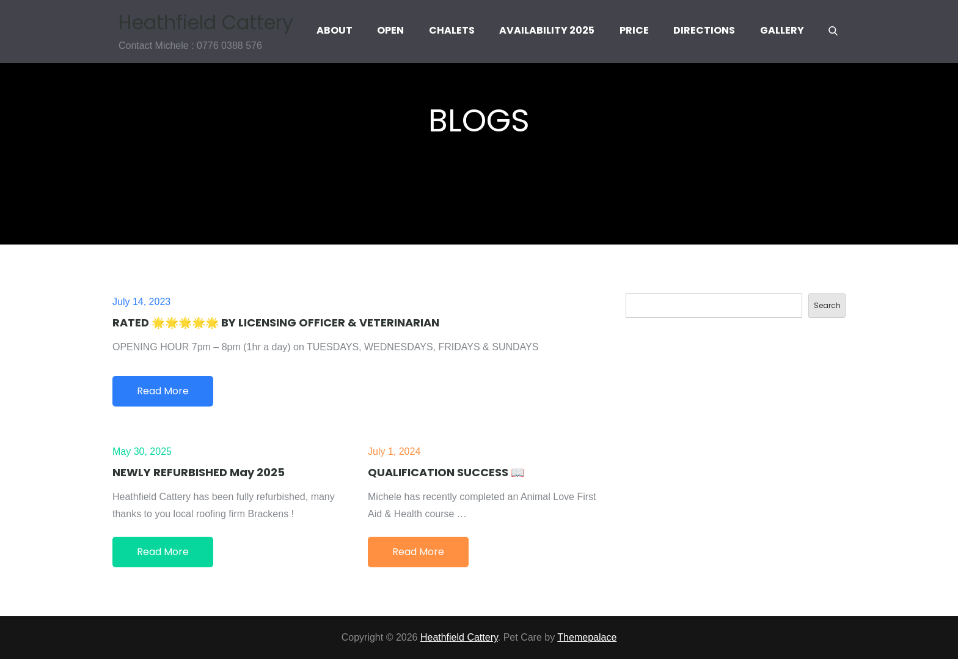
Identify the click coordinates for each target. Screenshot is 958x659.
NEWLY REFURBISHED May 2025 (198, 472)
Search (827, 305)
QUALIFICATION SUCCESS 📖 (446, 472)
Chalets (452, 30)
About (334, 30)
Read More (163, 391)
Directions (704, 30)
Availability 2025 (546, 30)
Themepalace (586, 637)
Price (634, 30)
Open (390, 30)
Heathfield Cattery (206, 21)
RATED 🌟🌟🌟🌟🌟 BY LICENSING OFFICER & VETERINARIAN (275, 322)
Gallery (782, 30)
